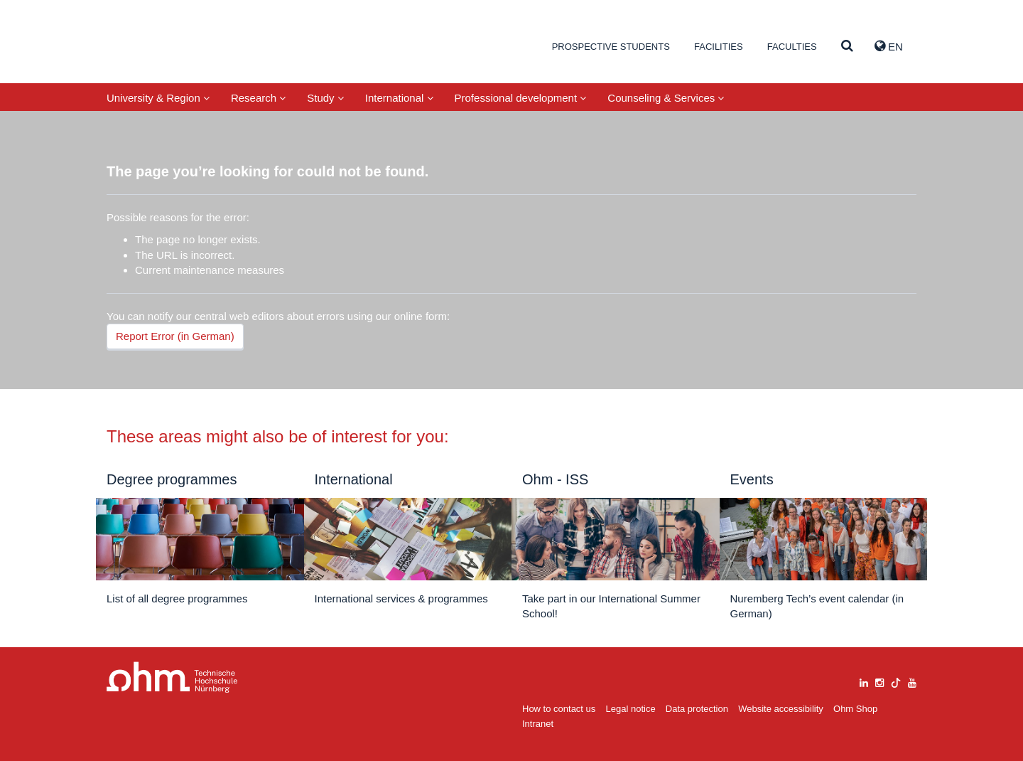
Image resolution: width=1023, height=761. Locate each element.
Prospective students (611, 46)
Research (258, 98)
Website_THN (174, 45)
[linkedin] (864, 681)
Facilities (718, 46)
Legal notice (631, 708)
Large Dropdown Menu (172, 677)
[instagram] (879, 681)
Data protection (697, 708)
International (399, 98)
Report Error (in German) (175, 336)
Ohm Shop (855, 708)
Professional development (521, 98)
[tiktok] (896, 681)
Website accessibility (780, 708)
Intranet (537, 723)
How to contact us (558, 708)
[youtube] (912, 681)
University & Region (158, 98)
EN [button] (889, 46)
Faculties (792, 46)
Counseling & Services (665, 98)
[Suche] (847, 46)
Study (325, 98)
